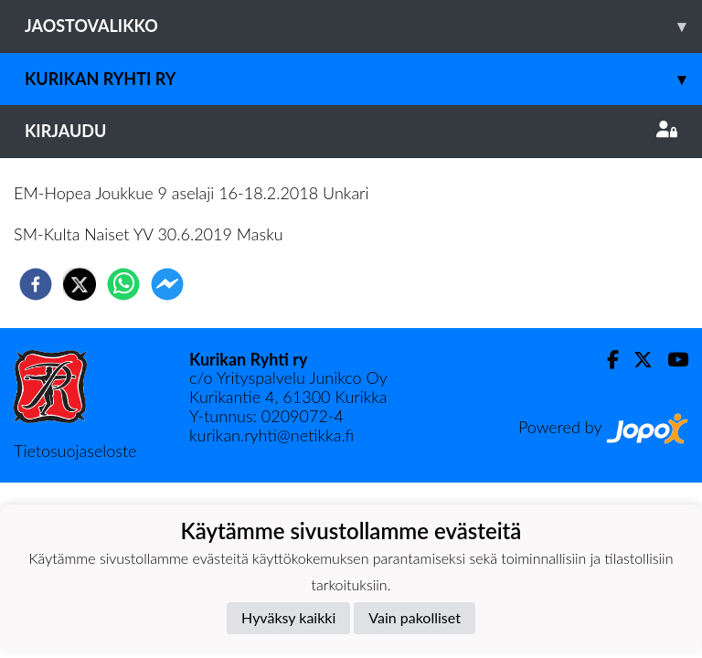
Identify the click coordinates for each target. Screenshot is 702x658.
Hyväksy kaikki (288, 617)
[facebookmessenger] (167, 284)
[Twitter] (636, 359)
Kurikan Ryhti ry (363, 79)
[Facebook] (605, 359)
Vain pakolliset (414, 617)
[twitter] (79, 284)
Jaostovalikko (363, 26)
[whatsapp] (123, 284)
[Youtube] (670, 359)
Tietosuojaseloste (75, 450)
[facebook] (35, 284)
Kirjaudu (351, 131)
